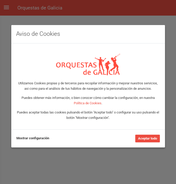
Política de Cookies (87, 103)
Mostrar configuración (32, 138)
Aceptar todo (147, 138)
